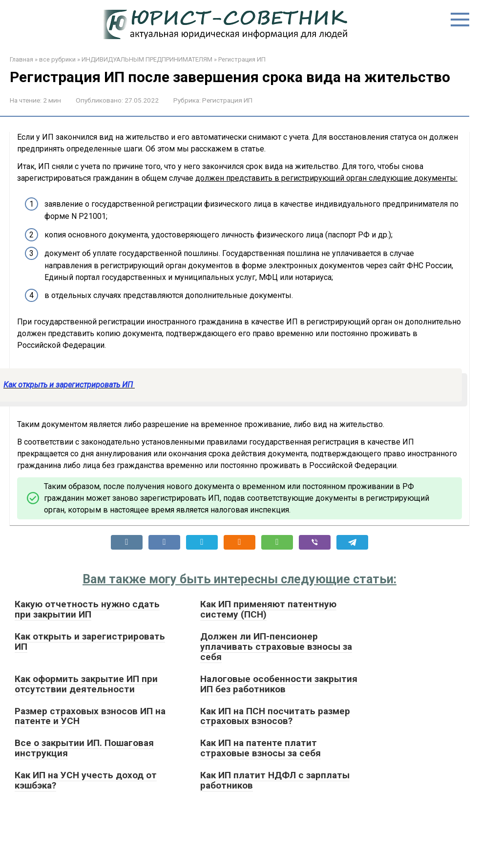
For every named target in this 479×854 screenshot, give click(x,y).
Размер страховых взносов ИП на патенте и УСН (90, 716)
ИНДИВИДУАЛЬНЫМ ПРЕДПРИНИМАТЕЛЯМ (147, 59)
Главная (21, 59)
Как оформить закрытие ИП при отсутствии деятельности (86, 684)
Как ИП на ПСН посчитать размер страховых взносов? (275, 716)
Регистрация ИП (242, 59)
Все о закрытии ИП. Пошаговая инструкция (84, 748)
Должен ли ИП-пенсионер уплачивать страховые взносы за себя (276, 646)
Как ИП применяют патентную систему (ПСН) (268, 609)
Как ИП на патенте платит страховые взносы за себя (260, 748)
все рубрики (57, 59)
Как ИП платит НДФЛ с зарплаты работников (275, 780)
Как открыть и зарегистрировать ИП (69, 384)
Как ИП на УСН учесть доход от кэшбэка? (86, 780)
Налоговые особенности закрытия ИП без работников (278, 684)
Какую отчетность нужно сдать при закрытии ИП (87, 609)
